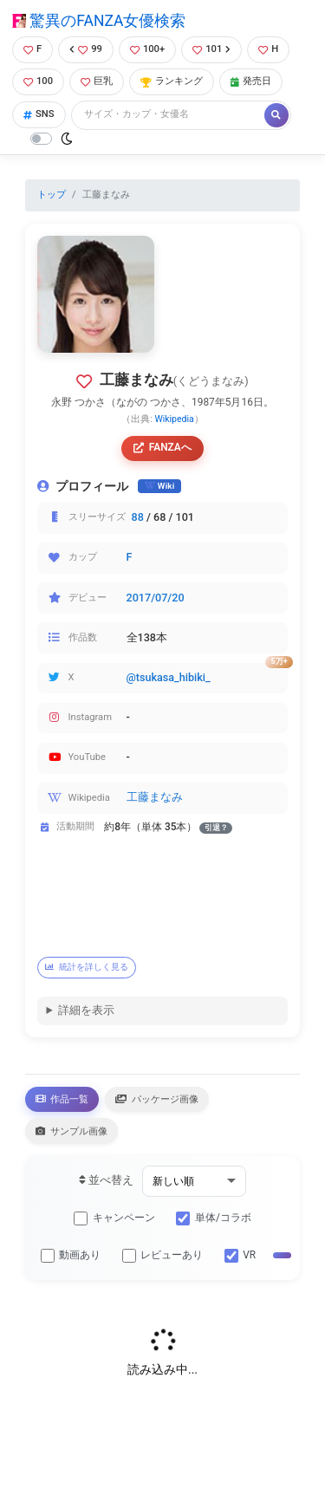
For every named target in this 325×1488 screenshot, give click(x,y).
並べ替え (106, 1179)
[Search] (169, 115)
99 (85, 49)
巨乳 (97, 81)
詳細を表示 (86, 1010)
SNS (39, 114)
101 (211, 49)
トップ (51, 194)
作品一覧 (62, 1099)
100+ (147, 49)
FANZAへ (162, 447)
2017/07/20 (156, 597)
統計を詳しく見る (86, 966)
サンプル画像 (71, 1131)
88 (138, 516)
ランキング (171, 81)
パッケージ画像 (156, 1099)
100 (38, 81)
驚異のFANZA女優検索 (98, 20)
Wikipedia (173, 419)
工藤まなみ (155, 796)
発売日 (251, 81)
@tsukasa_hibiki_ (169, 677)
